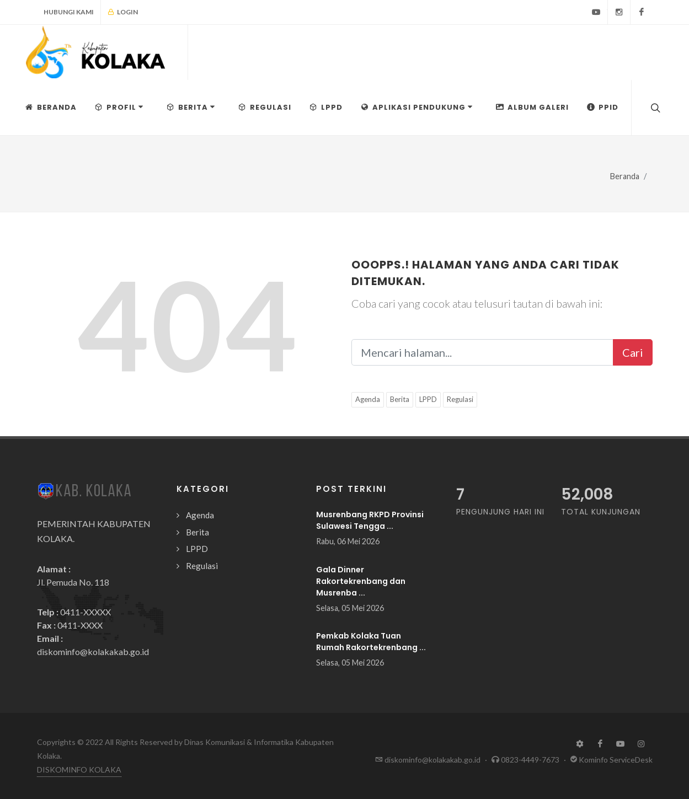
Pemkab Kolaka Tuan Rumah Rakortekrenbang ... (371, 641)
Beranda (624, 176)
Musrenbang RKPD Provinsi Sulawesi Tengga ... (370, 520)
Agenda (367, 399)
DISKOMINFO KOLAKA (79, 769)
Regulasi (460, 399)
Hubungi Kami (69, 12)
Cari (632, 352)
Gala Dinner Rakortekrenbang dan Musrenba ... (360, 581)
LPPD (428, 399)
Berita (399, 399)
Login (123, 12)
